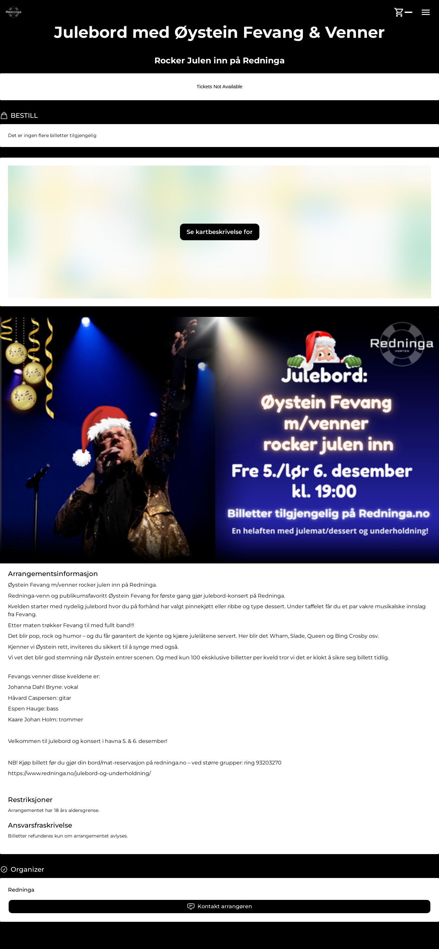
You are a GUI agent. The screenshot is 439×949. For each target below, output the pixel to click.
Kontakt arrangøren (219, 907)
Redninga (21, 890)
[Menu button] (426, 12)
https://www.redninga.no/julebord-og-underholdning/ (79, 773)
